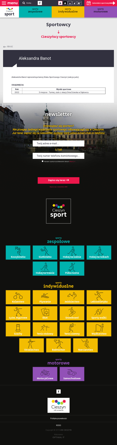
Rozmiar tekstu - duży (79, 3)
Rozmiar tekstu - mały (70, 3)
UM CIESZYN (66, 430)
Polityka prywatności (58, 418)
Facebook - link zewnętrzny (40, 3)
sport (9, 14)
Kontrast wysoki (65, 3)
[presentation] (58, 169)
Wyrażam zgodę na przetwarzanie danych (56, 161)
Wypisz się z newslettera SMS (58, 187)
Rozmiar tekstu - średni (75, 3)
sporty (35, 11)
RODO (58, 425)
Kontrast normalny (60, 3)
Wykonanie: (59, 435)
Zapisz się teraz (58, 180)
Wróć (10, 46)
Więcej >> (72, 161)
